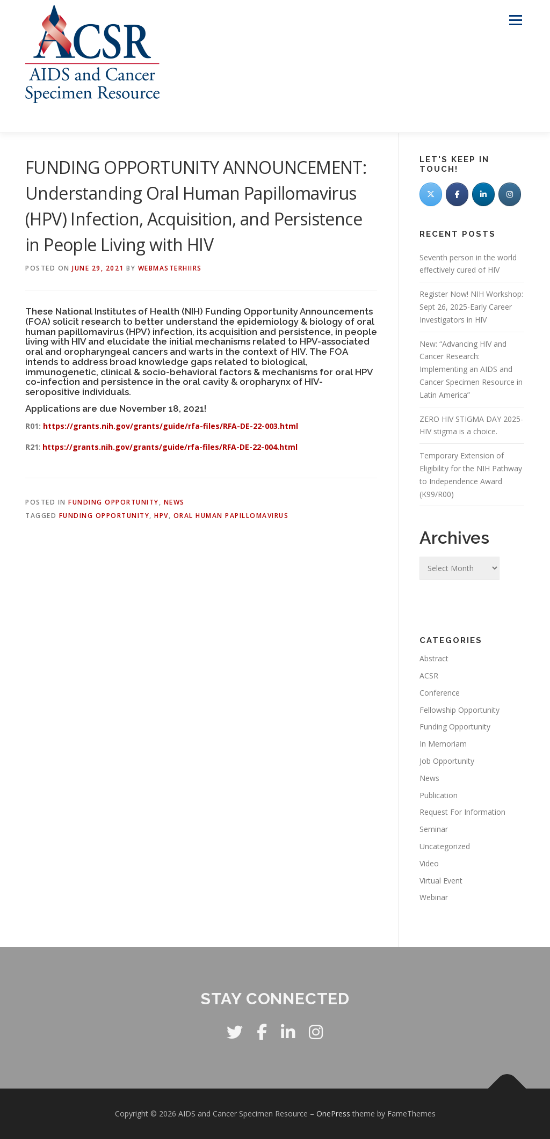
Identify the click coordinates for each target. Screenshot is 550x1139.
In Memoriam (443, 744)
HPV (161, 515)
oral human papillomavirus (231, 515)
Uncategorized (444, 846)
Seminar (433, 829)
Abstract (433, 658)
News (174, 502)
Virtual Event (440, 880)
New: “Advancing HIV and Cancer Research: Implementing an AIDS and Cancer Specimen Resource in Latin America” (471, 369)
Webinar (433, 897)
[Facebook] (457, 194)
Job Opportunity (446, 761)
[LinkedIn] (483, 194)
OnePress (333, 1113)
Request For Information (462, 812)
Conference (439, 693)
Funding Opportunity (113, 502)
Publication (438, 795)
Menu (515, 20)
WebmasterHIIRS (170, 268)
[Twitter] (430, 194)
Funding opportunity (104, 515)
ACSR (428, 675)
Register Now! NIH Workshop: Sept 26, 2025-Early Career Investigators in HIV (471, 307)
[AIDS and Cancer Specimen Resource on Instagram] (509, 194)
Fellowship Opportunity (459, 710)
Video (429, 863)
